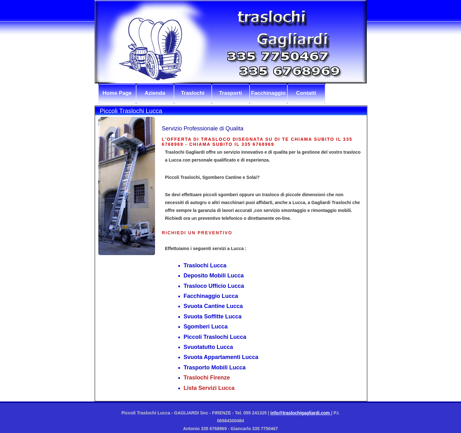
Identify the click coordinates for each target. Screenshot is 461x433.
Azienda (155, 93)
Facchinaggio (268, 93)
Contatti (306, 93)
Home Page (117, 93)
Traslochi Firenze (207, 377)
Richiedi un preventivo (197, 232)
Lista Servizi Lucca (209, 388)
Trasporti (230, 93)
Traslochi (193, 93)
